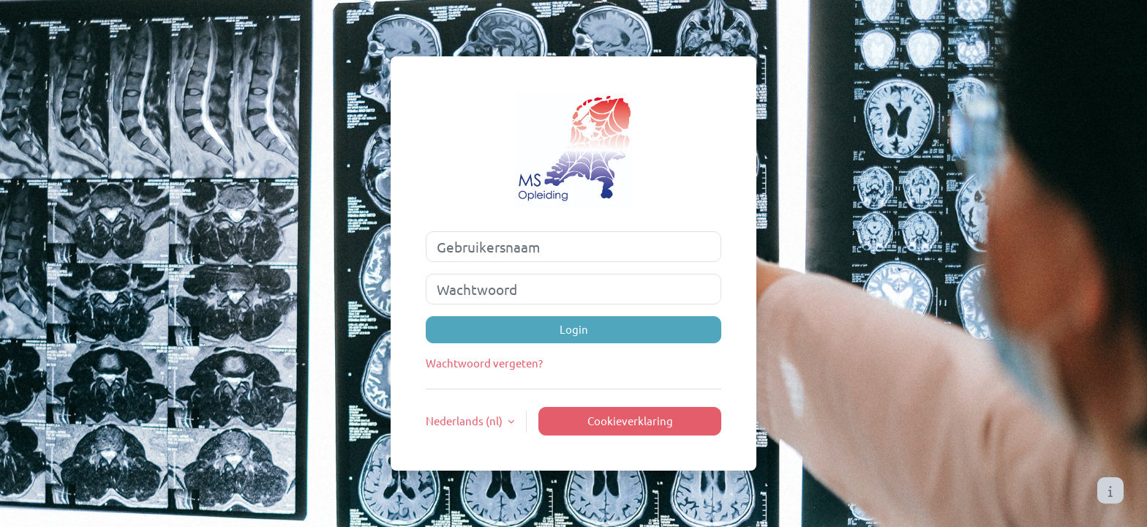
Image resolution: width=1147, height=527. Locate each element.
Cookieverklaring (630, 420)
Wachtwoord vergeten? (484, 363)
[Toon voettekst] (1110, 490)
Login (574, 329)
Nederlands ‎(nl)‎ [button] (465, 420)
